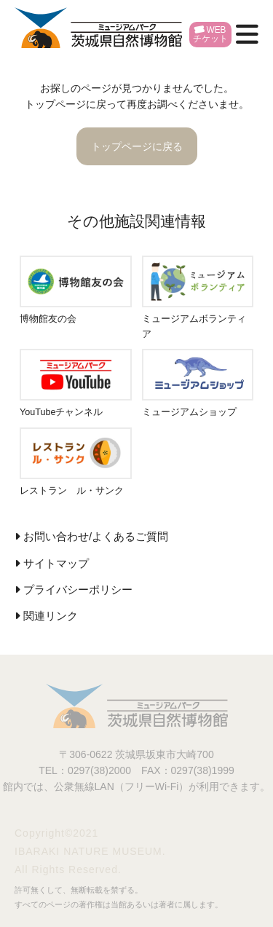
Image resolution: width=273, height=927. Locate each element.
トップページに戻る (137, 146)
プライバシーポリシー (77, 590)
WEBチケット (210, 34)
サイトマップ (56, 563)
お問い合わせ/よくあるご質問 (95, 537)
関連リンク (50, 616)
